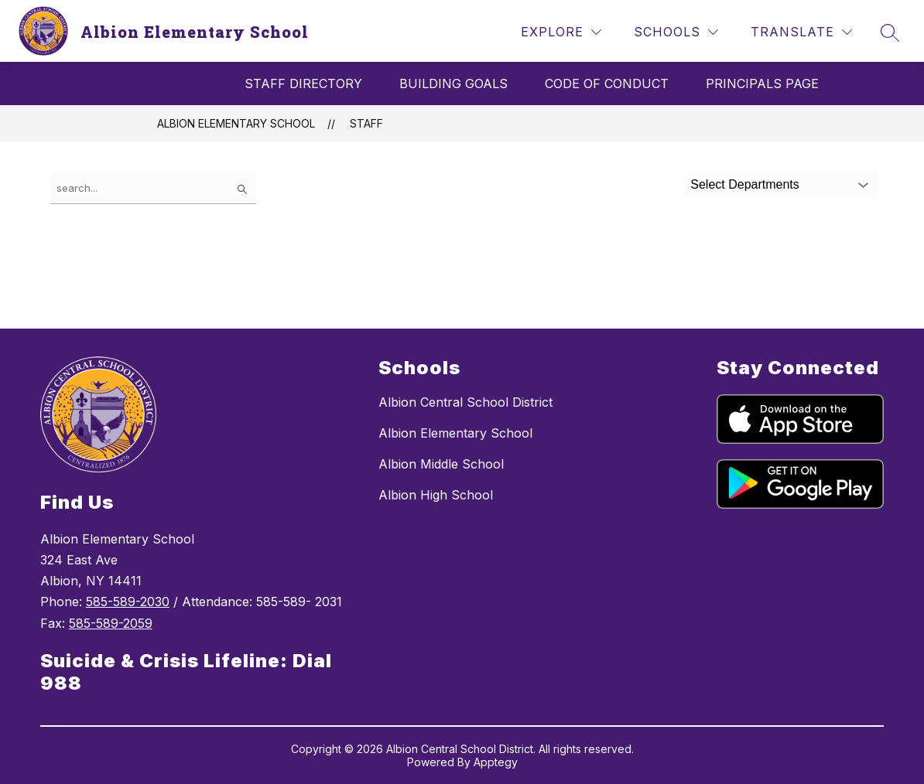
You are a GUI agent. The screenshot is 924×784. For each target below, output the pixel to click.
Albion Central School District (465, 402)
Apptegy (496, 762)
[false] (153, 188)
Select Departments (744, 184)
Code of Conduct (607, 83)
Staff (366, 123)
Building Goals (453, 83)
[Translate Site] (801, 32)
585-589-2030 (127, 601)
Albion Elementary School (236, 123)
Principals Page (762, 83)
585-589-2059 (110, 623)
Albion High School (435, 495)
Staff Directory (303, 83)
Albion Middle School (441, 464)
